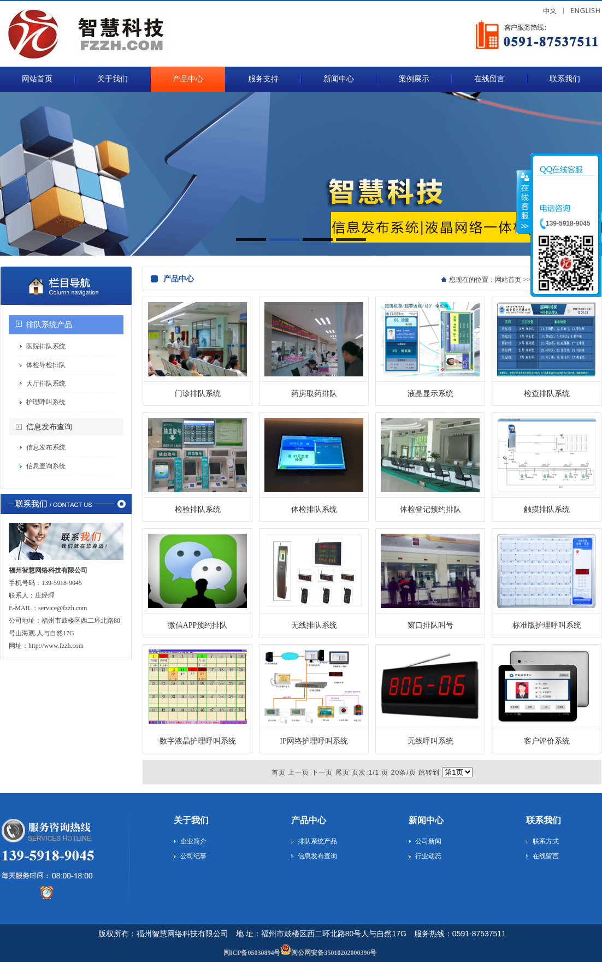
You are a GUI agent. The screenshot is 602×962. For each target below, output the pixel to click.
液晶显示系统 (430, 393)
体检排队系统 (314, 509)
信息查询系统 (46, 466)
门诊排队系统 (198, 393)
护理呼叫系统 (46, 402)
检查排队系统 (547, 393)
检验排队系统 (198, 509)
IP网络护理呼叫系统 (313, 741)
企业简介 (193, 841)
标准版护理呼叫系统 (546, 625)
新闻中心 (426, 820)
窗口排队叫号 (430, 625)
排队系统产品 (49, 325)
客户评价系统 (547, 741)
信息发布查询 (49, 427)
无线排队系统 (314, 625)
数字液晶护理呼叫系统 (198, 741)
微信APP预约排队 (198, 625)
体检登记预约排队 (430, 509)
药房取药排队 (314, 393)
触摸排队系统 (547, 509)
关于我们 (191, 820)
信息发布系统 (46, 447)
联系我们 (543, 820)
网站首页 (508, 280)
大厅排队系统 (46, 383)
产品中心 (308, 820)
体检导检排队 (46, 365)
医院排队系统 (46, 346)
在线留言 (546, 856)
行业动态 (428, 856)
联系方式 (546, 841)
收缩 (524, 201)
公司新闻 (428, 841)
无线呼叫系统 (430, 741)
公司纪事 (193, 856)
